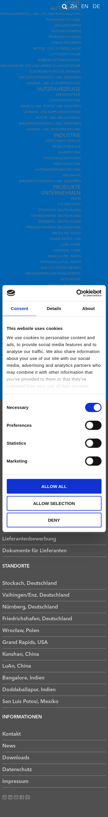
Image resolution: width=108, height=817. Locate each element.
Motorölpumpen (66, 31)
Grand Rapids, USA (65, 239)
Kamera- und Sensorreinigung (54, 83)
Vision (75, 198)
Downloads (15, 757)
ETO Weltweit (69, 204)
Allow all (54, 486)
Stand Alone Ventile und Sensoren (50, 106)
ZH (74, 6)
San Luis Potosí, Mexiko (61, 268)
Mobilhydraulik (67, 147)
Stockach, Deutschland (59, 210)
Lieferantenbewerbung (29, 539)
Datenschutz (17, 769)
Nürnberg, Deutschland (59, 221)
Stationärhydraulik (63, 141)
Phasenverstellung (63, 20)
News (9, 746)
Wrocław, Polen (66, 233)
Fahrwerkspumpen (65, 37)
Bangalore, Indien (64, 256)
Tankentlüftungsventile (59, 60)
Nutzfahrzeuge (59, 89)
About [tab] (88, 308)
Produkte (67, 187)
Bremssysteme (68, 95)
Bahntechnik (69, 152)
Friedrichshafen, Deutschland (54, 227)
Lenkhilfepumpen (66, 43)
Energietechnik (67, 164)
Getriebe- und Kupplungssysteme (52, 112)
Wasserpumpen (68, 25)
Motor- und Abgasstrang (58, 118)
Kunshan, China (67, 250)
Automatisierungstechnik (58, 170)
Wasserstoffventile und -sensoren (50, 77)
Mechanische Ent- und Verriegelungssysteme (41, 66)
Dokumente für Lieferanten (34, 550)
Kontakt (11, 734)
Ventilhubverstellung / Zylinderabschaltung (40, 14)
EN (85, 6)
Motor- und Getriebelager (57, 48)
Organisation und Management (53, 273)
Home (73, 2)
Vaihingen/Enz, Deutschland (56, 216)
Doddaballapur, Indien (60, 262)
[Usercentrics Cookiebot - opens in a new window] (76, 293)
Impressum (15, 781)
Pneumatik (72, 175)
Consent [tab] (19, 308)
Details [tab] (54, 308)
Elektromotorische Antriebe (55, 72)
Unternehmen (61, 193)
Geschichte (70, 279)
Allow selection (54, 503)
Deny (54, 520)
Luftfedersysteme (65, 54)
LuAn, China (70, 245)
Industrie (67, 135)
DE (96, 6)
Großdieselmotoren (62, 158)
